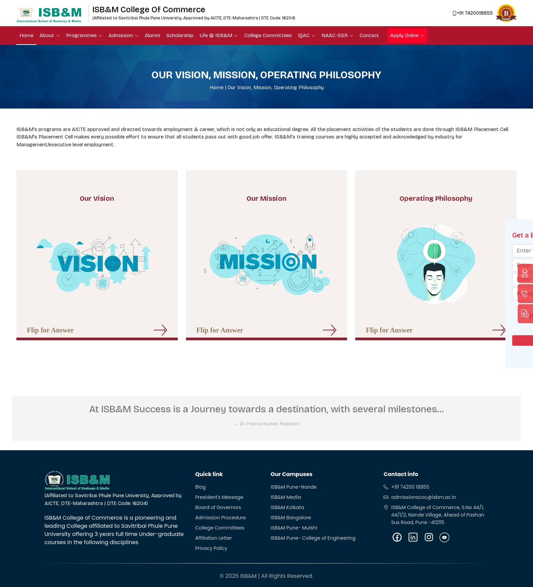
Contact (369, 35)
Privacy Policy (211, 548)
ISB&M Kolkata (287, 507)
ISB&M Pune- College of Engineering (313, 538)
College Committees (268, 35)
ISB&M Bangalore (290, 517)
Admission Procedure (220, 517)
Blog (200, 487)
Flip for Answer (50, 335)
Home (26, 35)
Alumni (152, 35)
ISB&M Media (285, 497)
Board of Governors (218, 507)
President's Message (219, 497)
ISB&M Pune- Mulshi (293, 527)
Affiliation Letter (213, 538)
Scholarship (179, 35)
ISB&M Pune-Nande (293, 487)
